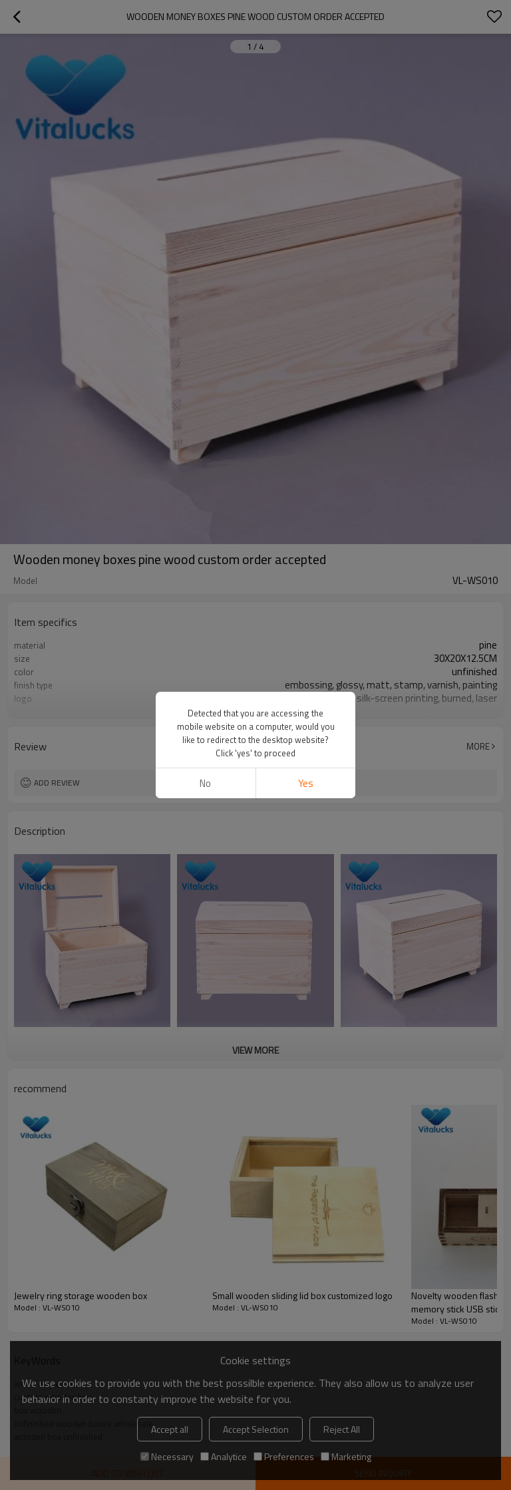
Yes (305, 783)
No (205, 783)
